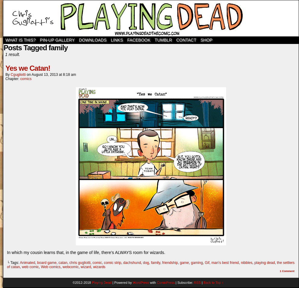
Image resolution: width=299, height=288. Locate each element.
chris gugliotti (79, 263)
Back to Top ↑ (213, 282)
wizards (99, 267)
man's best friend (225, 263)
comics (25, 79)
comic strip (112, 263)
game (184, 263)
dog (146, 263)
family (155, 263)
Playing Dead (151, 18)
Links (117, 40)
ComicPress (166, 282)
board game (46, 263)
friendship (170, 263)
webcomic (71, 267)
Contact (186, 40)
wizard (86, 267)
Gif (207, 263)
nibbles (246, 263)
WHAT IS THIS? (20, 40)
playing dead (264, 263)
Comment (287, 271)
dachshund (132, 263)
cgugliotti (18, 75)
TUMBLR (163, 40)
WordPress (141, 282)
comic (97, 263)
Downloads (93, 40)
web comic (30, 267)
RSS (197, 282)
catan (62, 263)
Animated (27, 263)
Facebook (138, 40)
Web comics (51, 267)
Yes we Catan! (27, 68)
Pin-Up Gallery (57, 40)
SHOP (206, 40)
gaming (197, 263)
